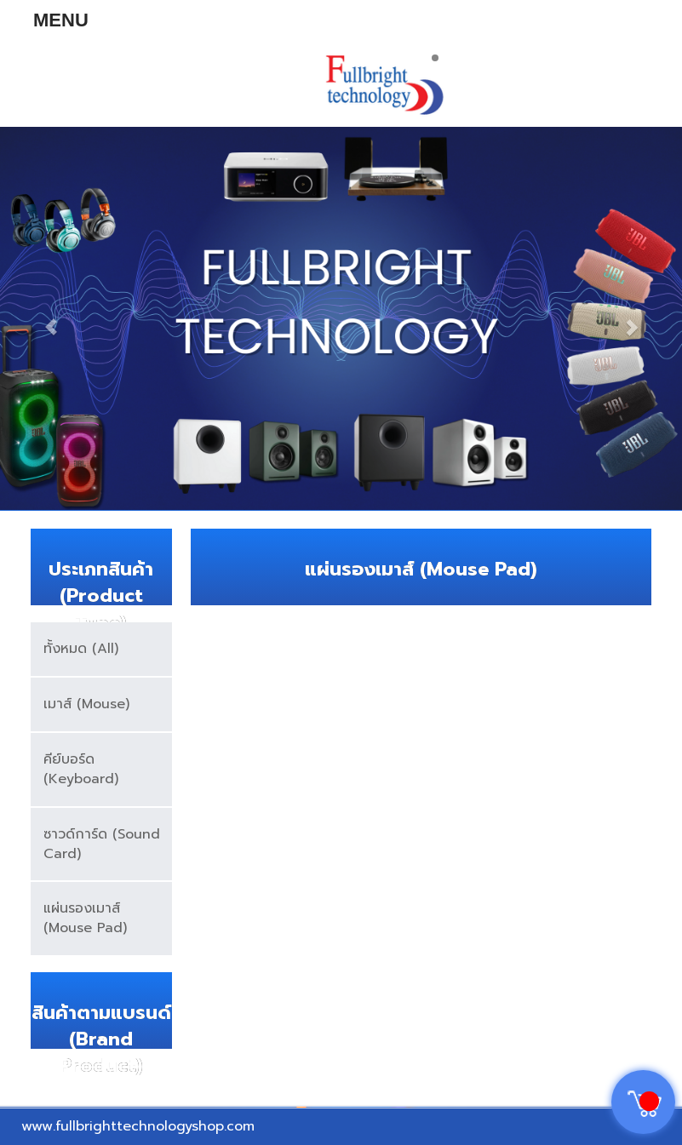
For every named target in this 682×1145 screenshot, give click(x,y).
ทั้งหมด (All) (80, 648)
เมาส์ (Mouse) (86, 704)
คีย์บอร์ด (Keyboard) (80, 769)
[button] (51, 319)
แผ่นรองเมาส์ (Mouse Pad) (85, 918)
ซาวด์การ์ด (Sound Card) (101, 844)
